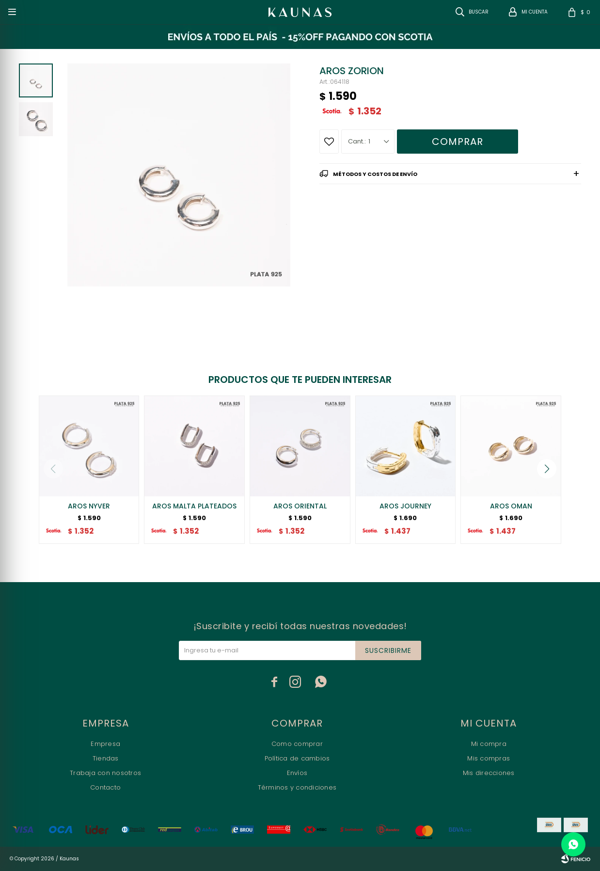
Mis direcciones (489, 772)
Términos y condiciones (297, 787)
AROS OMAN (511, 506)
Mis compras (488, 758)
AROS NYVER (89, 506)
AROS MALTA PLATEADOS (194, 506)
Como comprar (297, 743)
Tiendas (106, 758)
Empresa (105, 743)
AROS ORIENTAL (300, 506)
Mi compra (488, 743)
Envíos (297, 772)
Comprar (457, 141)
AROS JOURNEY (405, 506)
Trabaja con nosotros (105, 772)
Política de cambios (297, 758)
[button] (546, 468)
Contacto (105, 787)
